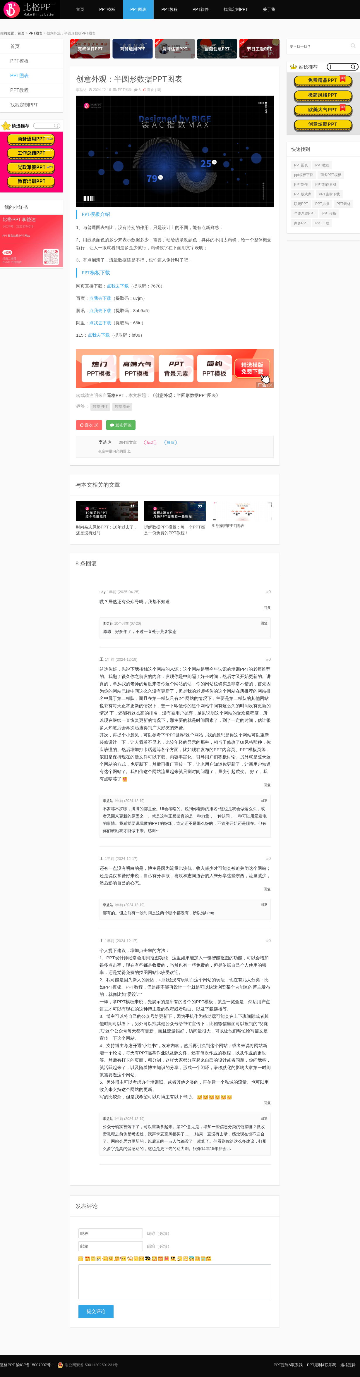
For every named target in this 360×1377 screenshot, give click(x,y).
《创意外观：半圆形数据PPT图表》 (185, 395)
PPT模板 (107, 9)
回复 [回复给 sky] (267, 608)
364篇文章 (128, 442)
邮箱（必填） (159, 1246)
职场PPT (301, 204)
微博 (170, 442)
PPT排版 (322, 204)
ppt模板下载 (303, 175)
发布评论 (121, 425)
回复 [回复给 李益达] (264, 623)
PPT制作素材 (325, 185)
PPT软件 (201, 9)
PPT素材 (343, 204)
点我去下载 (118, 285)
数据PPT (100, 406)
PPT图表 (138, 9)
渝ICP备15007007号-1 (35, 1365)
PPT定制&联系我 (288, 1365)
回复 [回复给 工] (267, 785)
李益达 (81, 90)
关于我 (269, 9)
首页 (80, 9)
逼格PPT (7, 1365)
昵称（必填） (159, 1233)
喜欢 (152, 90)
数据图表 (122, 406)
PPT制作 (301, 185)
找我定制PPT (236, 9)
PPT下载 (322, 223)
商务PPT (301, 223)
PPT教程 (169, 9)
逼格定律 (348, 1365)
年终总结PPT (304, 213)
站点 (150, 442)
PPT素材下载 (329, 194)
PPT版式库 (302, 194)
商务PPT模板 (330, 175)
